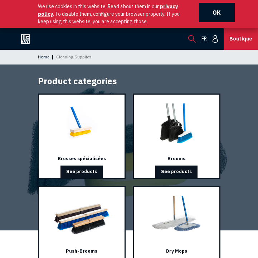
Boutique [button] (240, 38)
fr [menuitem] (204, 38)
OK (217, 12)
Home (43, 56)
